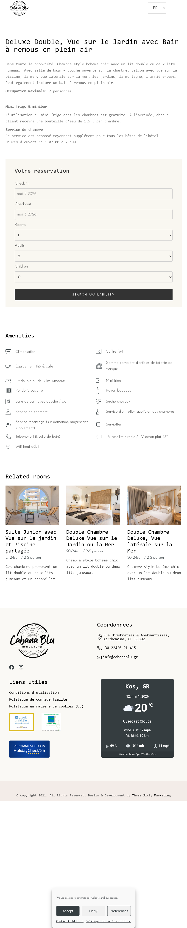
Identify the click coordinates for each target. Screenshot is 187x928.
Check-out (23, 331)
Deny (93, 911)
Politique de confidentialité (108, 921)
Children (21, 393)
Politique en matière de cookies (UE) (46, 833)
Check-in (21, 310)
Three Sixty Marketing (151, 922)
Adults (20, 372)
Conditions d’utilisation (34, 819)
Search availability (93, 421)
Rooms (20, 352)
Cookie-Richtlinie (70, 921)
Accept (68, 911)
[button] (179, 82)
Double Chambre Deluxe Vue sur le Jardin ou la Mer (91, 665)
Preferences (119, 911)
